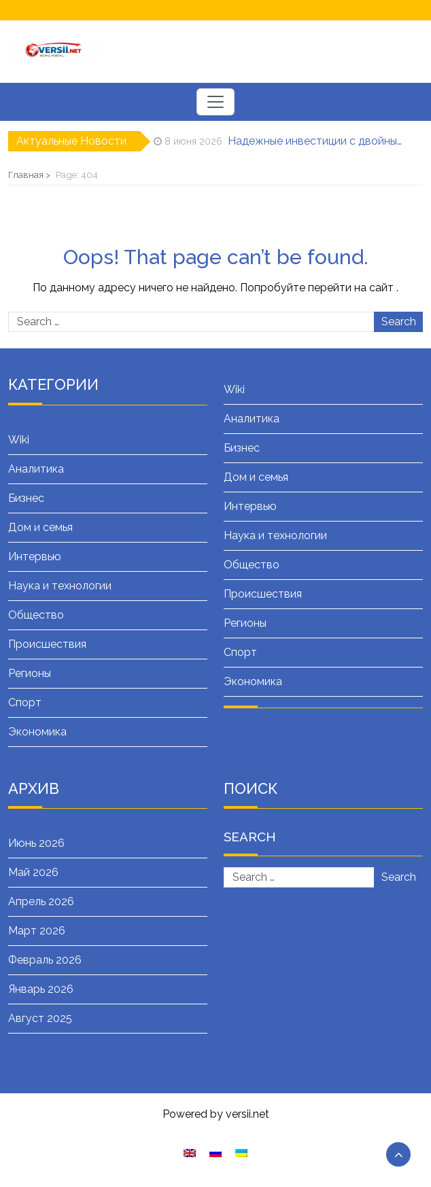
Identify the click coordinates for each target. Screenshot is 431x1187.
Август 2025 (40, 1018)
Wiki (18, 439)
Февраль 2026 (45, 959)
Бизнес (26, 498)
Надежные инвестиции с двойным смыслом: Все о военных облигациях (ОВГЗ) (316, 140)
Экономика (37, 731)
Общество (36, 614)
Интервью (34, 556)
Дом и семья (40, 527)
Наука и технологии (59, 585)
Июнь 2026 (36, 843)
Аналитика (36, 468)
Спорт (24, 702)
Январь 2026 (40, 989)
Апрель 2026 (41, 901)
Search (398, 321)
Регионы (29, 673)
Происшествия (47, 644)
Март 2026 (36, 930)
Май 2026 (33, 872)
